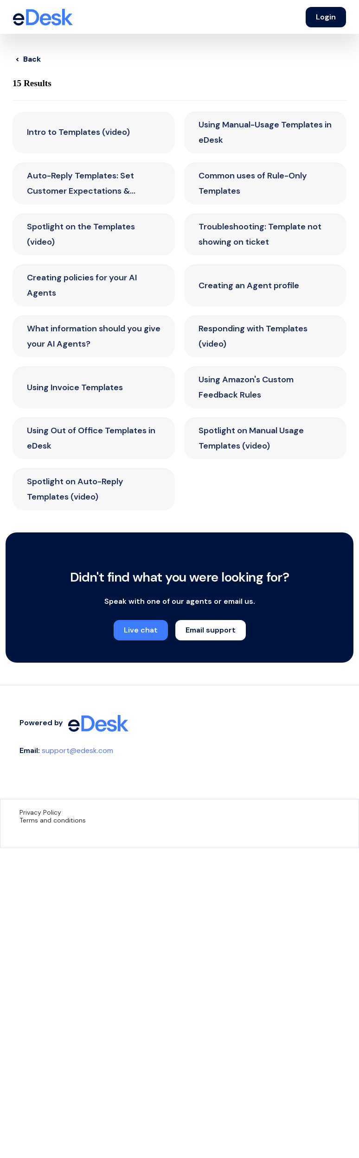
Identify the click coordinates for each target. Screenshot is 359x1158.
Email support (211, 630)
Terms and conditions (52, 820)
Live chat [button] (141, 630)
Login (326, 17)
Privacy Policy (40, 812)
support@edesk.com (77, 750)
